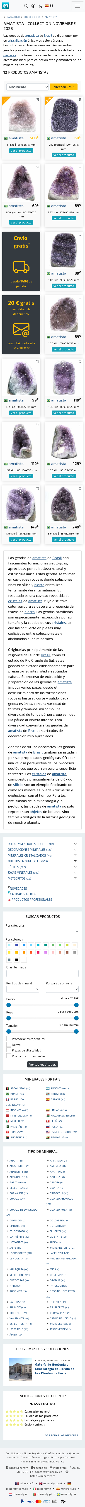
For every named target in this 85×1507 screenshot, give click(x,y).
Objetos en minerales (28, 861)
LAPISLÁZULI (59, 1252)
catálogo (13, 16)
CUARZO (17, 1198)
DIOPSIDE (17, 1220)
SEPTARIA (58, 1301)
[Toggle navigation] (77, 5)
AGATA (16, 1160)
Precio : (11, 999)
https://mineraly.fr (42, 1475)
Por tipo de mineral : (19, 983)
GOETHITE (58, 1236)
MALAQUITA (19, 1269)
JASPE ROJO (19, 1329)
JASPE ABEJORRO (62, 1247)
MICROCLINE (20, 1274)
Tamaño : (12, 1025)
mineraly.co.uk (51, 1483)
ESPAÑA (58, 1099)
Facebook (39, 1467)
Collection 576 (63, 87)
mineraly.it (42, 1488)
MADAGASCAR (63, 1115)
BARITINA (18, 1182)
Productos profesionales (30, 899)
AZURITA (57, 1176)
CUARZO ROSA (61, 1209)
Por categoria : (15, 925)
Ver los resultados (42, 1064)
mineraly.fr (25, 1483)
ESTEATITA (58, 1225)
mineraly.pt (43, 1494)
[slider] (8, 1005)
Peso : (10, 1012)
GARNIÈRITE (19, 1236)
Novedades (17, 888)
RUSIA (57, 1126)
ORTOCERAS (19, 1280)
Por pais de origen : (59, 983)
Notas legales (33, 1453)
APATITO (57, 1171)
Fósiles (17, 867)
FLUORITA (58, 1231)
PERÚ (56, 1120)
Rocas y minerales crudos (31, 844)
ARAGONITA (18, 1176)
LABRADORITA (21, 1252)
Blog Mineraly (17, 1467)
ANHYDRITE (19, 1171)
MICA (54, 1269)
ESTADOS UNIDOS (64, 1131)
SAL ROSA (18, 1301)
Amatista (51, 16)
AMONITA (58, 1165)
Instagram (58, 1467)
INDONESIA (19, 1110)
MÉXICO (17, 1120)
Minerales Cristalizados (30, 855)
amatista (14, 137)
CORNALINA (19, 1193)
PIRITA (15, 1285)
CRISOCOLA (59, 1193)
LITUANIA (59, 1110)
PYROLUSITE (59, 1285)
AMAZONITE (19, 1165)
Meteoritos (19, 878)
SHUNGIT (18, 1307)
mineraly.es (66, 1488)
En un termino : (16, 967)
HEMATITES (19, 1242)
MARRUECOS (21, 1115)
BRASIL (17, 1093)
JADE (55, 1242)
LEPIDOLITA (18, 1258)
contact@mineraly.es (48, 1471)
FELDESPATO (19, 1231)
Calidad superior (22, 894)
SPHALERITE (59, 1307)
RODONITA (18, 1291)
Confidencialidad (55, 1453)
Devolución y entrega (34, 1457)
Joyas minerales (23, 872)
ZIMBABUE (59, 1137)
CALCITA (57, 1182)
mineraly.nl (18, 1494)
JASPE (16, 1247)
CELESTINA (18, 1187)
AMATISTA (58, 1160)
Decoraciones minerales (30, 849)
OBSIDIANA (58, 1274)
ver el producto (21, 150)
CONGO (58, 1093)
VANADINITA (19, 1318)
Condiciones (13, 1453)
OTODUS (57, 1280)
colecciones (32, 16)
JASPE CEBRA (60, 1323)
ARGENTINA (60, 1088)
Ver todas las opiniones (61, 1435)
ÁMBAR (16, 1334)
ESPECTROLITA (21, 1323)
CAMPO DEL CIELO (63, 1318)
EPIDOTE (17, 1225)
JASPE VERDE (60, 1329)
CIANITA (56, 1187)
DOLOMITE (59, 1220)
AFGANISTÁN (20, 1088)
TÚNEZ (16, 1131)
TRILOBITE (18, 1312)
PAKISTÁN (18, 1126)
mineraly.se (67, 1494)
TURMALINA (60, 1312)
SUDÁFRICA (18, 1137)
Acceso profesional (63, 1457)
